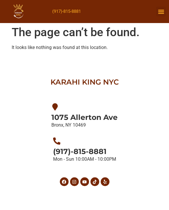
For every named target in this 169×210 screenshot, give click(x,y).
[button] (161, 11)
